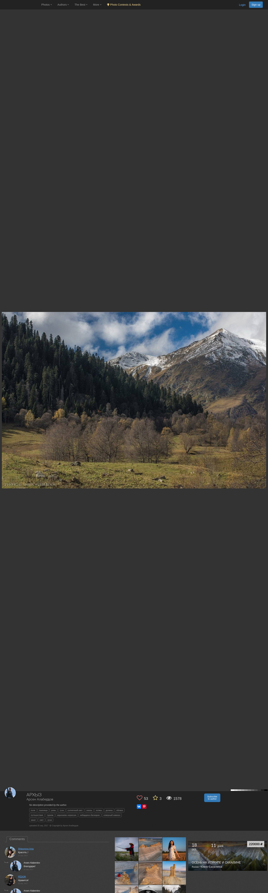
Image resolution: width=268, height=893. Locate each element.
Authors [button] (63, 4)
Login (242, 5)
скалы (89, 810)
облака (119, 810)
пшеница (43, 810)
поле (33, 810)
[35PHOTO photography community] (20, 4)
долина (109, 810)
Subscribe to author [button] (212, 797)
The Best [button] (80, 4)
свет (41, 820)
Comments (17, 839)
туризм (50, 815)
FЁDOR (22, 876)
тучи (62, 810)
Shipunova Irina (26, 849)
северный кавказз (111, 815)
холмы (99, 810)
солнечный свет (75, 810)
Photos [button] (46, 4)
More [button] (97, 4)
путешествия (37, 815)
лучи (49, 820)
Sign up (255, 4)
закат (33, 820)
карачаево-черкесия (66, 815)
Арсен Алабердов (40, 799)
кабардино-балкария (90, 815)
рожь (53, 810)
